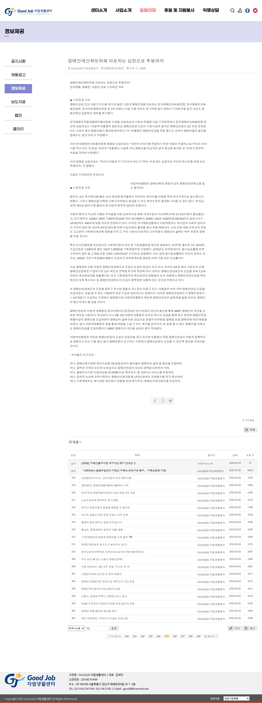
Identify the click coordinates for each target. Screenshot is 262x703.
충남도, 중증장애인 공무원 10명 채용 (102, 530)
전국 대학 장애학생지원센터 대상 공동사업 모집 (108, 493)
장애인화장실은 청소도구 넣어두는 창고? (104, 544)
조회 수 (250, 455)
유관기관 (215, 698)
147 (182, 636)
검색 (114, 628)
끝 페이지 (210, 636)
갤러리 (18, 129)
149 (198, 636)
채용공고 (18, 75)
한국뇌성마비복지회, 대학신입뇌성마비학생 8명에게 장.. (113, 552)
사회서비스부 (205, 463)
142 (142, 636)
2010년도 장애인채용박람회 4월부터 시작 (105, 485)
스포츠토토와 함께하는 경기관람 (99, 500)
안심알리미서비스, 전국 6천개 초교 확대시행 (106, 478)
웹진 (18, 115)
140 (127, 636)
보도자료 (18, 102)
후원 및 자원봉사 (179, 10)
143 (150, 636)
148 (190, 636)
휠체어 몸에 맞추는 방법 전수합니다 (101, 522)
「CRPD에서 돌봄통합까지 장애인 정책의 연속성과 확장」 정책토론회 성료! (123, 470)
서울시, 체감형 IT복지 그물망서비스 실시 (104, 596)
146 (175, 636)
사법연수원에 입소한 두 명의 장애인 (101, 574)
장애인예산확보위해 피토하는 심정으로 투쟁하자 (116, 61)
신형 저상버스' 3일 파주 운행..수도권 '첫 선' (105, 566)
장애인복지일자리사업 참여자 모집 (101, 589)
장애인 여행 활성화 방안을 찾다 (99, 611)
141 (135, 636)
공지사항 (18, 61)
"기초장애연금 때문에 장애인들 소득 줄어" (105, 537)
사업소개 (123, 10)
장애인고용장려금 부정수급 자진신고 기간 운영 (107, 581)
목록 (249, 429)
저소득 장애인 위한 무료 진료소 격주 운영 (104, 515)
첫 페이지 (114, 636)
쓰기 (234, 628)
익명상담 (211, 10)
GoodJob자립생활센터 (211, 471)
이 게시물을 (248, 420)
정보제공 (18, 88)
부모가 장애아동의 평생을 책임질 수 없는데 (105, 507)
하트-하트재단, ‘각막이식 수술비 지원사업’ (105, 618)
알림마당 (148, 10)
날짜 (235, 455)
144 (158, 636)
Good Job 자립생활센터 (84, 68)
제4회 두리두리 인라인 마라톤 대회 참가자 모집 (108, 603)
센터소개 (99, 10)
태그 (249, 628)
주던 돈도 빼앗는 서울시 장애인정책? (102, 559)
